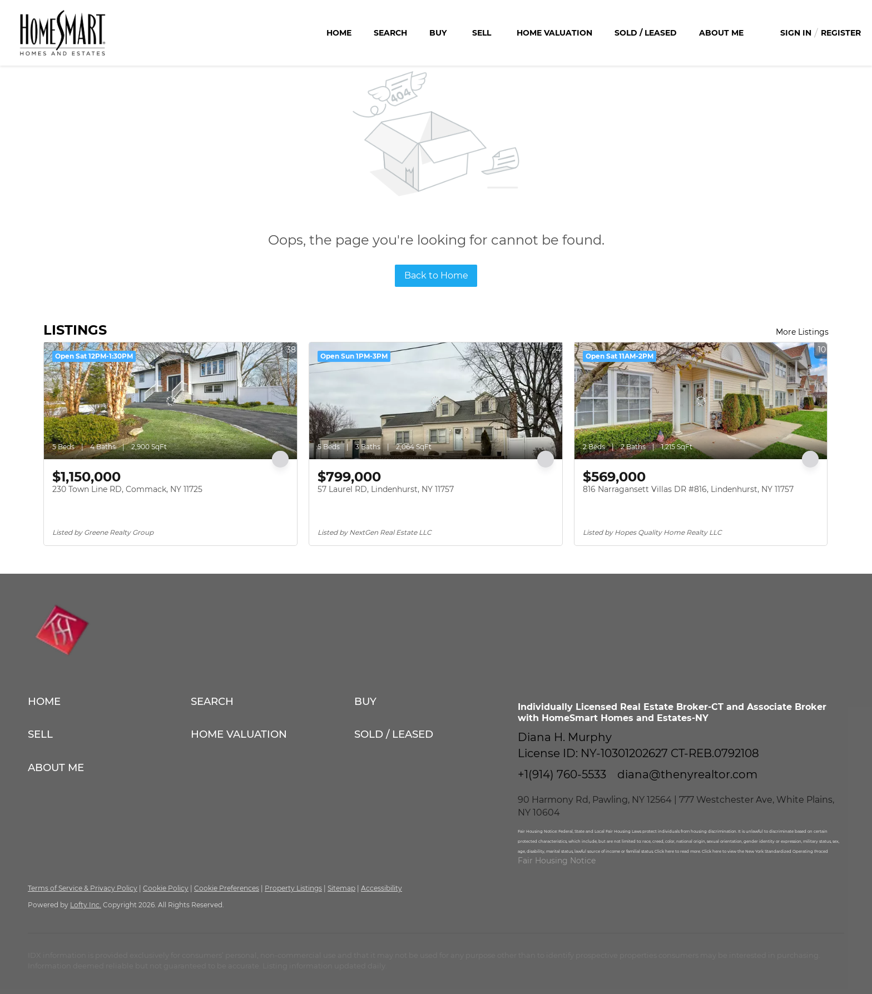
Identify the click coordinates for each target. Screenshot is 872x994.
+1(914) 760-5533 (562, 774)
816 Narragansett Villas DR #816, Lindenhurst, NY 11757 (688, 489)
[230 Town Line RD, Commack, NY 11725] (170, 400)
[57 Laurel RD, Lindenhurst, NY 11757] (435, 400)
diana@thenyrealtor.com (687, 774)
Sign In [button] (795, 33)
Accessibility (381, 888)
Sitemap (341, 888)
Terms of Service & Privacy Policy (82, 888)
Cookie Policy (166, 888)
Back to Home (436, 275)
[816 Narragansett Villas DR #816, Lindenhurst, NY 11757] (701, 400)
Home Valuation (554, 33)
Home (338, 33)
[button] (109, 701)
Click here (665, 851)
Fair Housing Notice (557, 861)
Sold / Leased (646, 33)
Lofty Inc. (85, 905)
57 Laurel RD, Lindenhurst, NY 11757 (386, 489)
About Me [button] (721, 33)
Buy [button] (438, 33)
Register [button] (841, 33)
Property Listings (293, 888)
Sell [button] (481, 33)
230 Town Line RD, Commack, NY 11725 (127, 489)
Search (390, 33)
